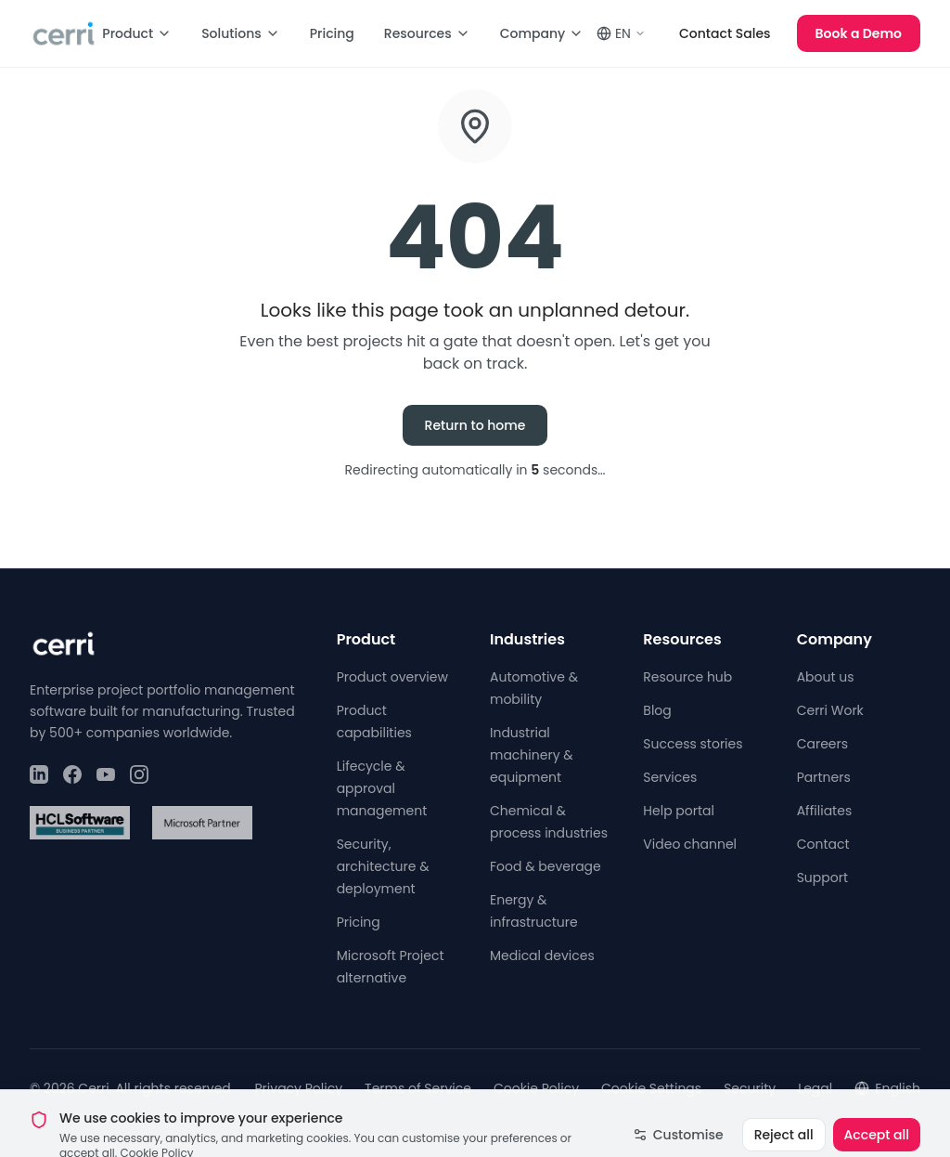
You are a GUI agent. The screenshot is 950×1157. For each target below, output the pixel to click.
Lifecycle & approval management (382, 788)
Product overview (392, 677)
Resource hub (687, 677)
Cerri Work (830, 710)
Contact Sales (725, 33)
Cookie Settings (651, 1088)
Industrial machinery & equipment (531, 754)
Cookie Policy (536, 1088)
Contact (823, 844)
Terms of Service (418, 1088)
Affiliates (825, 810)
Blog (657, 710)
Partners (824, 777)
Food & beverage (545, 866)
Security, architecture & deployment (383, 866)
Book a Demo (858, 33)
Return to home (475, 425)
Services (670, 777)
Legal (815, 1088)
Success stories (692, 743)
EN (621, 33)
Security (750, 1088)
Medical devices (542, 955)
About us (825, 677)
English (887, 1088)
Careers (822, 743)
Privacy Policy (299, 1088)
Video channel (690, 844)
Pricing (332, 33)
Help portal (678, 810)
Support (822, 877)
